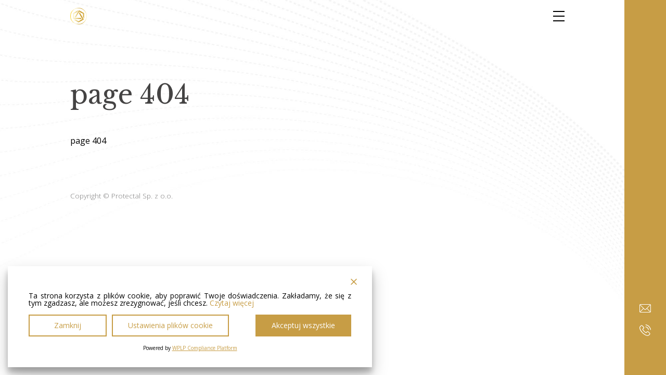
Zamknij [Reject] (67, 325)
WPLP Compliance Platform (204, 348)
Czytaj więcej (232, 303)
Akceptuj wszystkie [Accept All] (303, 325)
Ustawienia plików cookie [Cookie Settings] (170, 325)
